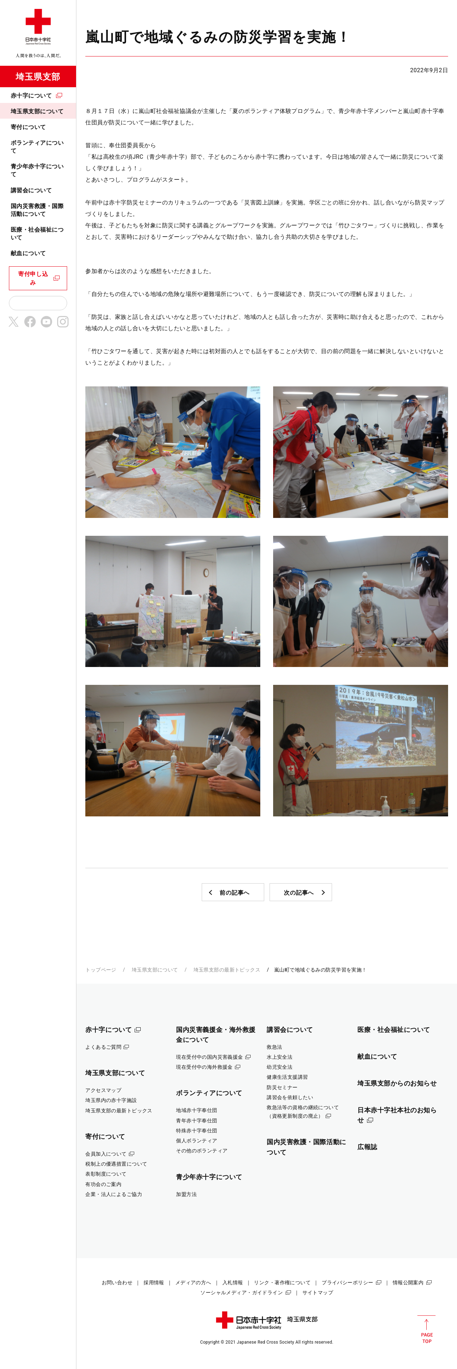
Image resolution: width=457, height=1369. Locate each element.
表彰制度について (105, 1174)
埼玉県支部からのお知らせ (397, 1083)
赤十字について (31, 95)
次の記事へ (299, 892)
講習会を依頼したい (290, 1097)
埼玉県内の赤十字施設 (111, 1100)
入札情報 (232, 1282)
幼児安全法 (279, 1067)
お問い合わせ (117, 1282)
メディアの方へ (193, 1282)
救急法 (274, 1047)
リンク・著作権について (282, 1282)
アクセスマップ (103, 1090)
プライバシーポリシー (347, 1282)
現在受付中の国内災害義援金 (209, 1057)
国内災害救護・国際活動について (37, 210)
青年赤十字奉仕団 (196, 1120)
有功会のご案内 (103, 1184)
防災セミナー (282, 1087)
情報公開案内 (408, 1282)
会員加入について (105, 1154)
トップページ (100, 970)
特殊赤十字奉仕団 (196, 1130)
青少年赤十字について (37, 170)
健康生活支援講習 (287, 1077)
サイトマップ (317, 1292)
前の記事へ (235, 892)
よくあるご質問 (103, 1047)
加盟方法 (186, 1194)
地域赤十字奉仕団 (196, 1110)
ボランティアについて (37, 146)
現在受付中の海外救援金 (204, 1067)
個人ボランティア (196, 1140)
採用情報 (154, 1282)
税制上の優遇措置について (116, 1164)
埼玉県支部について (37, 111)
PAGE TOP (426, 1329)
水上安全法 (279, 1057)
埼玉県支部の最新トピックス (227, 970)
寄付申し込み (33, 278)
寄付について (28, 127)
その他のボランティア (201, 1150)
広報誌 (367, 1147)
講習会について (31, 190)
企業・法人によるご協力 (113, 1194)
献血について (28, 253)
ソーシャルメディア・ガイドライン (241, 1292)
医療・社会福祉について (37, 233)
